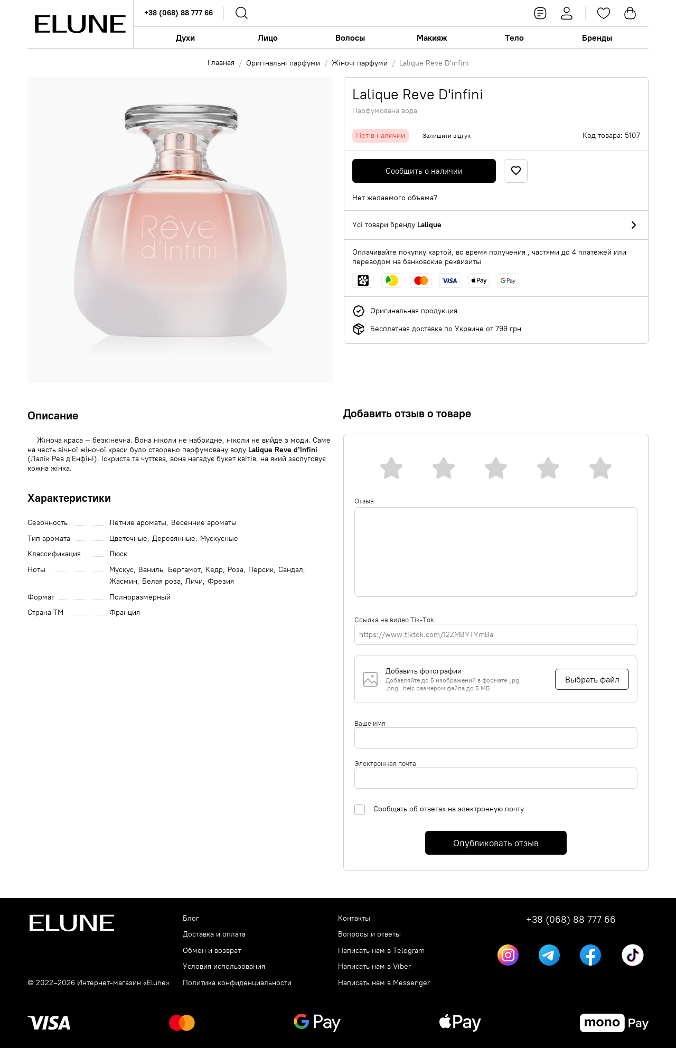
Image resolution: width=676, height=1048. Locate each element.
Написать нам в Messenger (384, 982)
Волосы (350, 37)
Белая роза (161, 581)
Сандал (290, 569)
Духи (185, 37)
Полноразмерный (140, 597)
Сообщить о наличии (424, 171)
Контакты (354, 918)
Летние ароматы (137, 522)
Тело (514, 37)
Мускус (121, 569)
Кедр (214, 569)
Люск (118, 553)
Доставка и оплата (214, 934)
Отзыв (364, 501)
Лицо (268, 37)
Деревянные (173, 538)
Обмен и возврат (212, 950)
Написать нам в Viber (374, 966)
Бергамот (184, 569)
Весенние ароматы (204, 522)
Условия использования (224, 966)
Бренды (597, 37)
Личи (194, 581)
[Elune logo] (80, 24)
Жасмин (123, 581)
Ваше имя (370, 723)
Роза (235, 569)
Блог (191, 918)
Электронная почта (385, 763)
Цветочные (128, 538)
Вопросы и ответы (369, 934)
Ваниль (150, 569)
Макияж (432, 37)
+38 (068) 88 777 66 (178, 12)
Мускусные (219, 538)
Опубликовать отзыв (496, 843)
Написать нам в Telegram (381, 950)
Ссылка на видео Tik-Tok (394, 619)
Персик (261, 569)
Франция (124, 612)
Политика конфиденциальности (237, 982)
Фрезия (221, 581)
